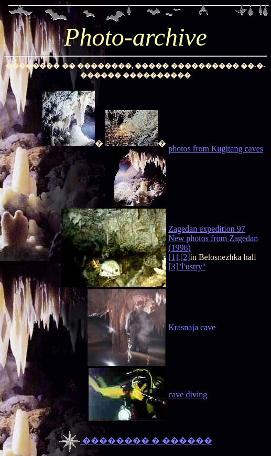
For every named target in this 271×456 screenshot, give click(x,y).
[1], (174, 257)
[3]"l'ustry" (186, 266)
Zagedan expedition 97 (206, 228)
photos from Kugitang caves (215, 148)
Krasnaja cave (191, 327)
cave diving (187, 394)
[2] (185, 257)
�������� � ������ (135, 440)
